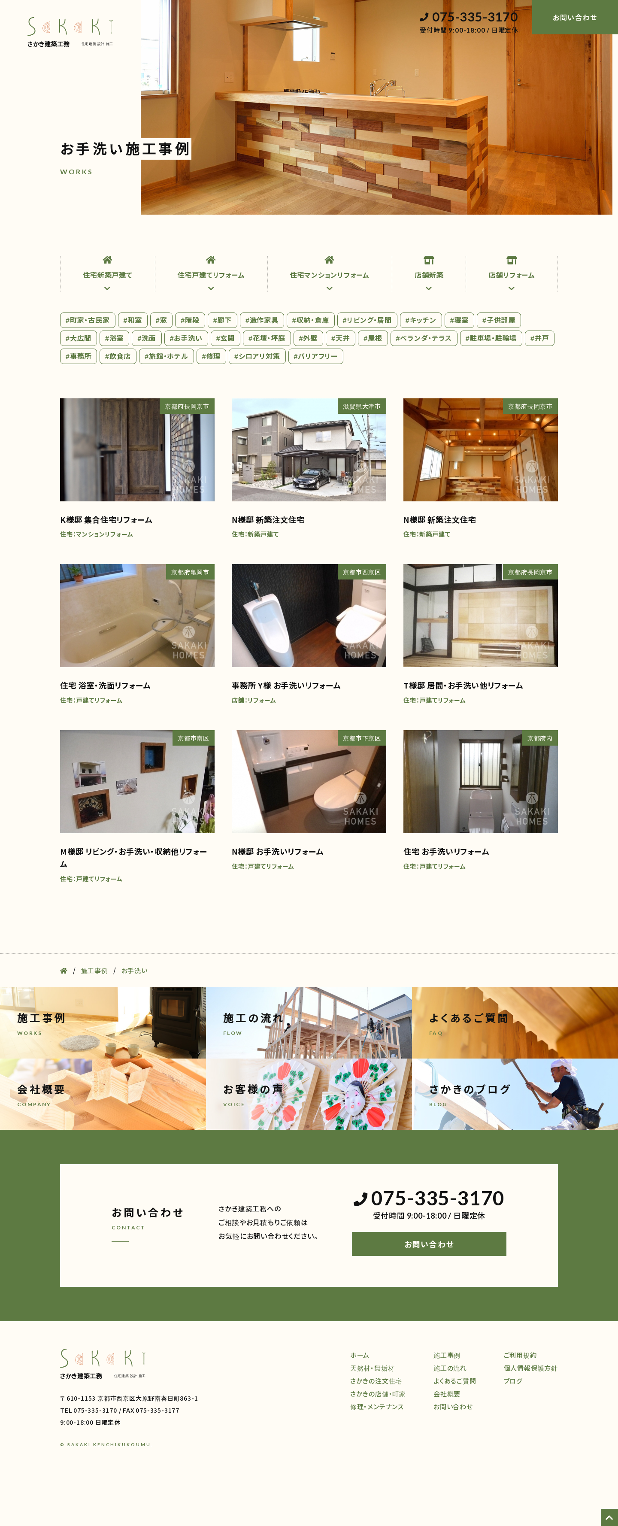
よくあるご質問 (454, 1423)
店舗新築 (429, 317)
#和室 (133, 363)
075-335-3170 (469, 17)
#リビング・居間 (367, 363)
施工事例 (343, 237)
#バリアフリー (316, 399)
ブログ (548, 237)
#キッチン (421, 363)
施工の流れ (393, 237)
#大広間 (78, 381)
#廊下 (222, 363)
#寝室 (459, 363)
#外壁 (308, 381)
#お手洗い (186, 381)
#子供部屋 (498, 363)
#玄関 (225, 381)
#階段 (190, 363)
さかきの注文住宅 (376, 1423)
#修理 (211, 399)
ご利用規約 (520, 1397)
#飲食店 (118, 399)
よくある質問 (448, 237)
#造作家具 (262, 363)
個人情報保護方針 (531, 1410)
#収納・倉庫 (310, 363)
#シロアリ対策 (257, 399)
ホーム (70, 237)
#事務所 (78, 399)
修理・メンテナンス (285, 237)
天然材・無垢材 (121, 237)
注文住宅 (175, 237)
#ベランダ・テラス (424, 381)
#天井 (340, 381)
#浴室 (114, 381)
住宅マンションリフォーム (330, 317)
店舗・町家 (223, 237)
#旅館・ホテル (166, 399)
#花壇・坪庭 (266, 381)
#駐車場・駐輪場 (491, 381)
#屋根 (373, 381)
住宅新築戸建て (108, 317)
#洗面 (146, 381)
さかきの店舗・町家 (378, 1436)
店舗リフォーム (511, 317)
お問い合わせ (429, 1287)
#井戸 (539, 381)
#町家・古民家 (88, 363)
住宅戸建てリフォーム (211, 317)
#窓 (161, 363)
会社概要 (502, 237)
